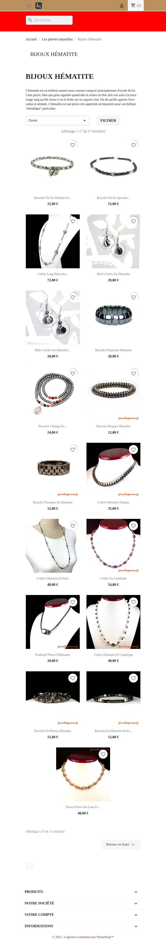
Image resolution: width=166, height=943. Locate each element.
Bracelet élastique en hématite (52, 502)
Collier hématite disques (113, 502)
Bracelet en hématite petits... (113, 731)
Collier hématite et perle (53, 578)
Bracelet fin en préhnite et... (52, 198)
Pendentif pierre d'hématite (52, 655)
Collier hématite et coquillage (113, 655)
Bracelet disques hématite (113, 426)
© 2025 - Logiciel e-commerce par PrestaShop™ (83, 937)
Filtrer (108, 120)
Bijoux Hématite (54, 54)
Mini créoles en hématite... (53, 350)
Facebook (29, 866)
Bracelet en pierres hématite (52, 731)
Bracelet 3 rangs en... (53, 426)
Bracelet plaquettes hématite (113, 350)
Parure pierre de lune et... (83, 807)
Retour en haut (121, 844)
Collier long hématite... (52, 274)
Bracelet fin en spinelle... (113, 198)
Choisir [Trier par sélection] (57, 120)
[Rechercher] (49, 20)
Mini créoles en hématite (113, 274)
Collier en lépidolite (113, 578)
